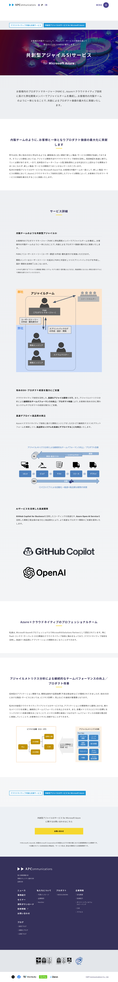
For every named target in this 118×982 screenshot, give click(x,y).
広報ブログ (23, 934)
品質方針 (20, 882)
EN (46, 5)
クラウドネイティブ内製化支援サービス (26, 25)
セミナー (22, 899)
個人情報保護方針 (23, 875)
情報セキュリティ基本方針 (26, 878)
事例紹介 (22, 895)
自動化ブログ (23, 930)
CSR (78, 908)
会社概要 (80, 895)
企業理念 (41, 898)
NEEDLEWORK (62, 895)
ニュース (22, 890)
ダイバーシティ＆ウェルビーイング (84, 903)
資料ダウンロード (26, 904)
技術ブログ (23, 926)
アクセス (80, 912)
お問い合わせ (59, 831)
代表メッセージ (43, 895)
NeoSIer (41, 902)
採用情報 (22, 908)
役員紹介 (80, 898)
